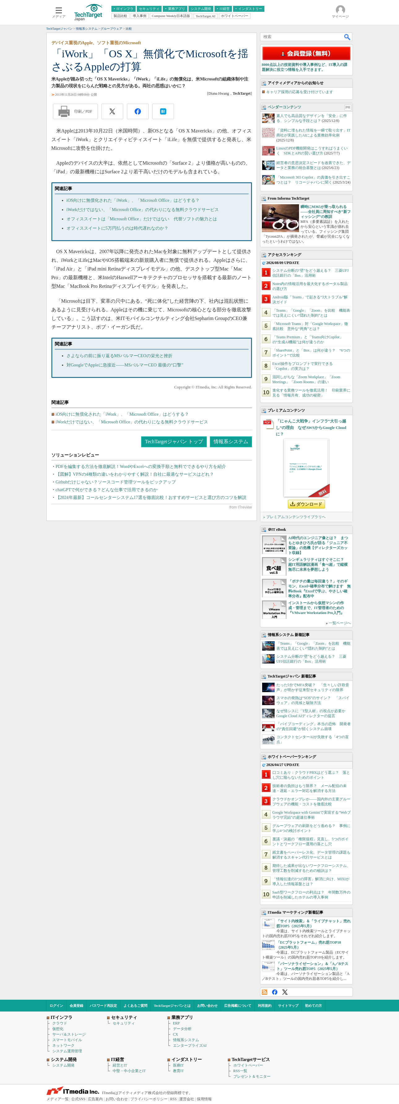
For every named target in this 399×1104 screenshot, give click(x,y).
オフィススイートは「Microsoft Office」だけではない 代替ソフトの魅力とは (142, 219)
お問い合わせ (207, 1005)
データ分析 (182, 1029)
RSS (264, 992)
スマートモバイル (67, 1040)
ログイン (56, 1005)
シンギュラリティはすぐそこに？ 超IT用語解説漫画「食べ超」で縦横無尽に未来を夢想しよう (318, 564)
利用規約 (264, 1005)
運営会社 (186, 1099)
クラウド (59, 1023)
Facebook (274, 992)
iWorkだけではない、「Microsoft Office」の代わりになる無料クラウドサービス (143, 209)
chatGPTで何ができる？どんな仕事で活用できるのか (107, 489)
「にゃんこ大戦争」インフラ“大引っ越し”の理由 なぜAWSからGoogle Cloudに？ (311, 427)
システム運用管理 (67, 1051)
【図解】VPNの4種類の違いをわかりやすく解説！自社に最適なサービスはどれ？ (135, 474)
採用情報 (204, 1099)
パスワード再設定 (103, 1005)
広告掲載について (237, 1005)
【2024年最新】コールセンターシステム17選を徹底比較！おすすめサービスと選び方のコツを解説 (151, 497)
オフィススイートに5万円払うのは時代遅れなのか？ (117, 228)
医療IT (178, 1065)
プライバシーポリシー (148, 1099)
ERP (176, 1023)
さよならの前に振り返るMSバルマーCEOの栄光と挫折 (119, 355)
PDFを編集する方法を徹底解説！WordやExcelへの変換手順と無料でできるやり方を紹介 (141, 466)
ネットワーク (63, 1045)
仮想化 (57, 1029)
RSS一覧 (240, 1071)
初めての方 (313, 1005)
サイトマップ (288, 1005)
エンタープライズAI (190, 1045)
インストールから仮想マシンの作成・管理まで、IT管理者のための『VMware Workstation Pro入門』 (316, 608)
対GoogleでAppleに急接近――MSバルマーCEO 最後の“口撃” (125, 365)
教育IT (178, 1071)
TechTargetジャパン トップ (174, 441)
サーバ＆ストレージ (69, 1034)
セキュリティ (124, 1023)
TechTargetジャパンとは (172, 1005)
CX (175, 1034)
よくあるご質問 (135, 1005)
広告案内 (95, 1099)
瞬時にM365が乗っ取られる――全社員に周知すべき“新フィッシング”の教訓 (326, 212)
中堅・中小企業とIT (129, 1071)
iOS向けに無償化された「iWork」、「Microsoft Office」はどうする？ (133, 200)
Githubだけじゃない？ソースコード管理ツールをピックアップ (116, 482)
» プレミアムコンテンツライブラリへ (294, 517)
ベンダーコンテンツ (284, 107)
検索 (347, 36)
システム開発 (63, 1065)
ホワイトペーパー (248, 1065)
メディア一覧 (57, 1099)
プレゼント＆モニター (252, 1076)
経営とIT (120, 1065)
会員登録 (76, 1005)
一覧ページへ (340, 623)
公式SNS (78, 1099)
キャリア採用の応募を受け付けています (299, 92)
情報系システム (231, 441)
